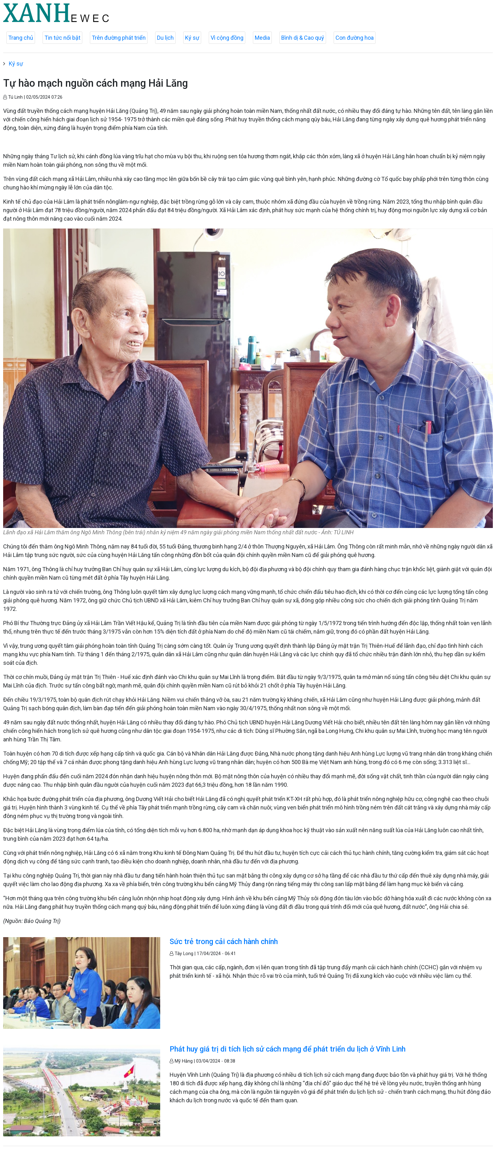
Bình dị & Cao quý (302, 37)
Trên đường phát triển (119, 37)
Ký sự (192, 37)
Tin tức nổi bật (62, 37)
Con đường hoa (355, 37)
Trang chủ (20, 37)
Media (262, 37)
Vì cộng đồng (227, 37)
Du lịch (165, 37)
